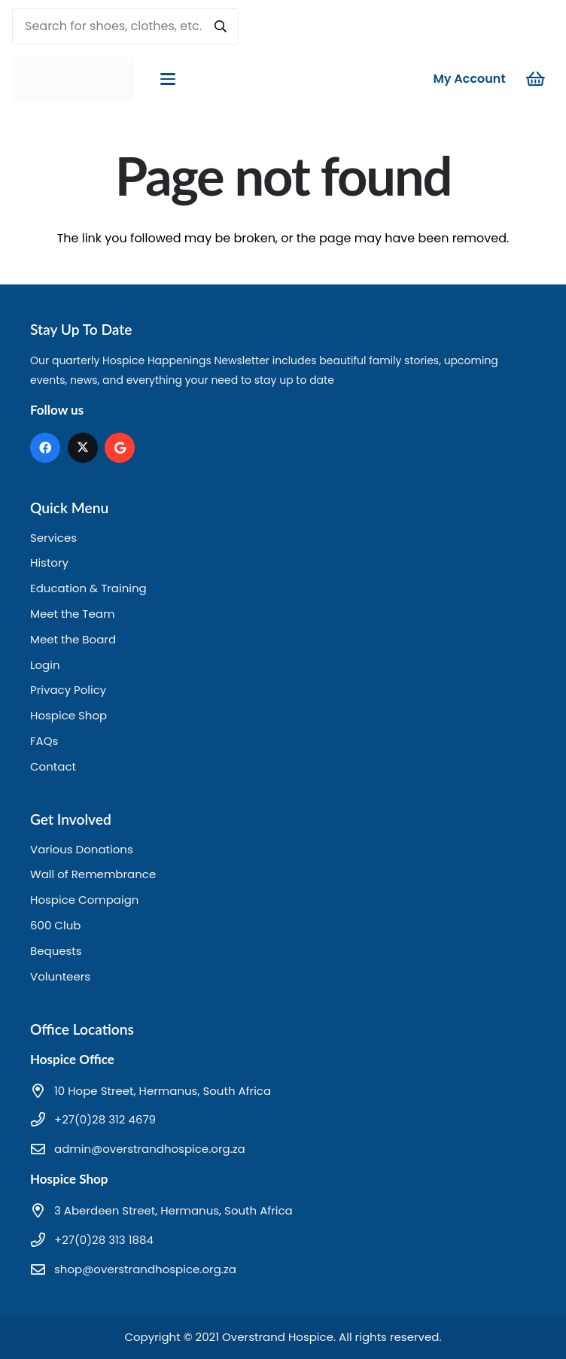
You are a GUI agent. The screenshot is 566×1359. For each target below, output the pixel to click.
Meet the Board (73, 639)
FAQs (44, 741)
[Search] (220, 26)
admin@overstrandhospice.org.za (149, 1149)
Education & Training (88, 588)
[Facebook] (45, 448)
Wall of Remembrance (93, 874)
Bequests (56, 951)
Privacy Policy (68, 690)
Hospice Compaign (84, 900)
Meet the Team (72, 614)
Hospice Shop (68, 715)
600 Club (55, 925)
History (49, 562)
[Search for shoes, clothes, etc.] (125, 26)
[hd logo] (73, 79)
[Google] (120, 448)
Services (53, 538)
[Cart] (536, 79)
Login (45, 665)
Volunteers (60, 976)
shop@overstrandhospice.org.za (145, 1269)
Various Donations (81, 849)
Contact (53, 766)
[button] (168, 79)
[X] (83, 448)
